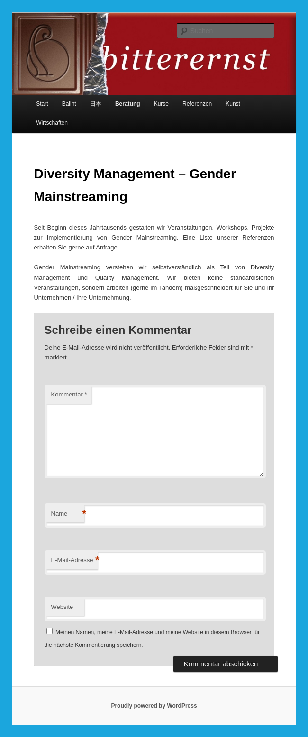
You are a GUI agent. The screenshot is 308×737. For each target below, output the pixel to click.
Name (67, 514)
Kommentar (69, 394)
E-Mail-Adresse (74, 560)
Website (62, 606)
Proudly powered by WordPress (154, 705)
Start (42, 104)
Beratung (127, 104)
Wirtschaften (52, 123)
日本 (95, 104)
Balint (69, 104)
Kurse (161, 104)
